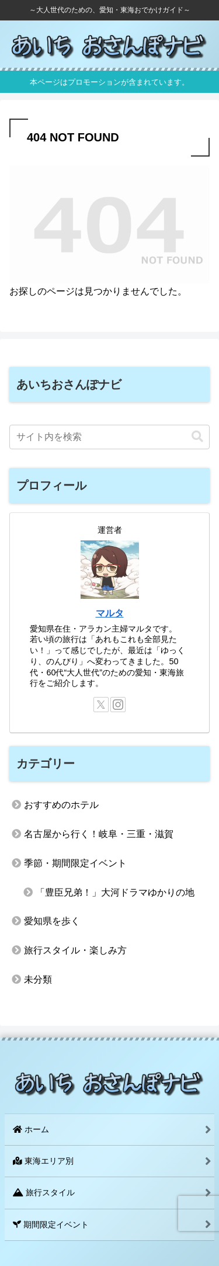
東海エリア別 (43, 1161)
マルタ (110, 613)
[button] (197, 436)
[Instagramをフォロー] (118, 704)
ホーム (31, 1129)
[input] (109, 437)
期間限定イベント (51, 1224)
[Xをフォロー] (101, 704)
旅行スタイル (44, 1192)
